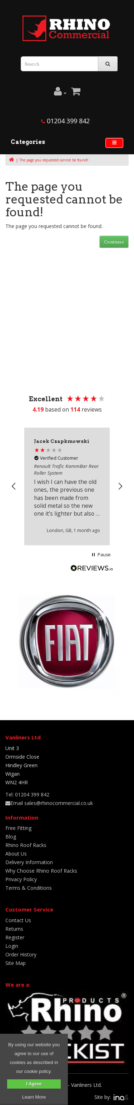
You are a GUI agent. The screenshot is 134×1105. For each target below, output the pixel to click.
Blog (10, 836)
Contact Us (18, 920)
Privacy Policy (21, 879)
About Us (16, 853)
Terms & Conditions (28, 887)
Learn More (34, 1097)
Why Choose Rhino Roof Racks (41, 870)
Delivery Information (29, 862)
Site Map (15, 963)
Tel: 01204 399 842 (27, 794)
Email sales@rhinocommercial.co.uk (49, 803)
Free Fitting (18, 828)
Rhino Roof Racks (25, 845)
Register (14, 937)
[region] (67, 486)
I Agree (34, 1083)
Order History (20, 954)
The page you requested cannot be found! (53, 160)
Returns (14, 928)
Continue (114, 241)
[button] (14, 486)
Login (11, 946)
